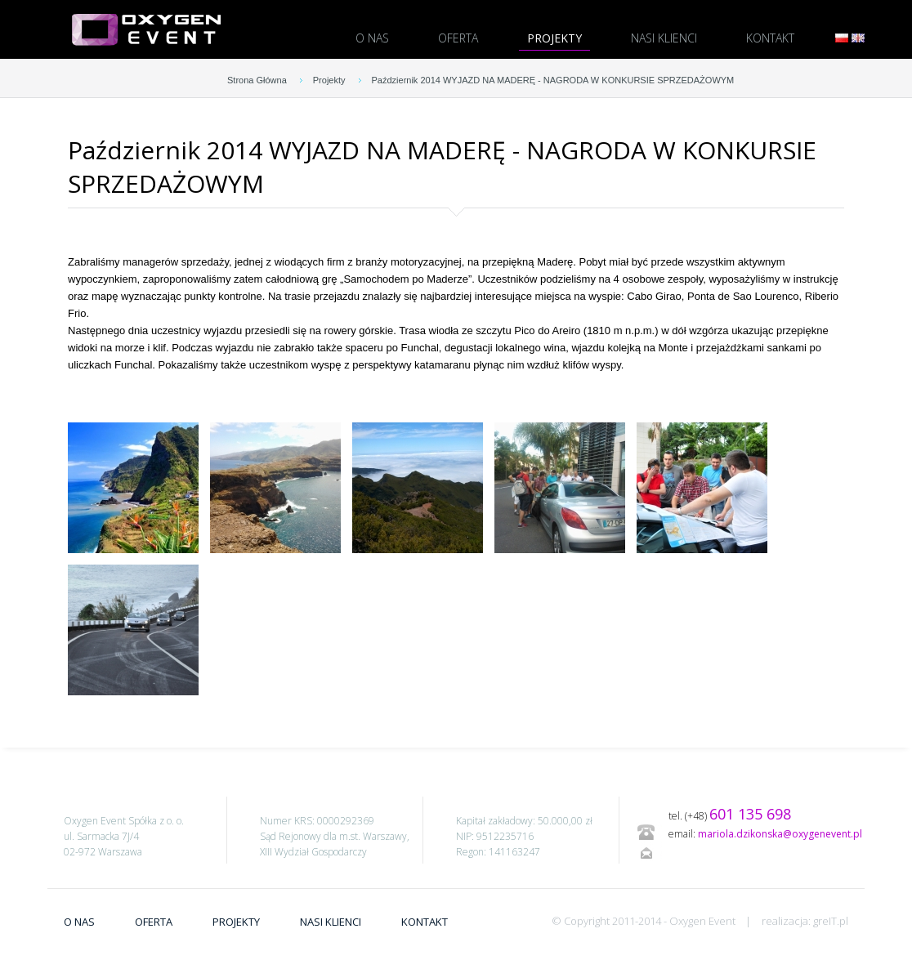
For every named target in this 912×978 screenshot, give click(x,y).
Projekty (554, 38)
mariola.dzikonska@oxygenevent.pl (780, 834)
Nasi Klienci (664, 38)
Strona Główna (257, 80)
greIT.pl (830, 920)
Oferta (458, 38)
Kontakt (770, 38)
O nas (372, 38)
